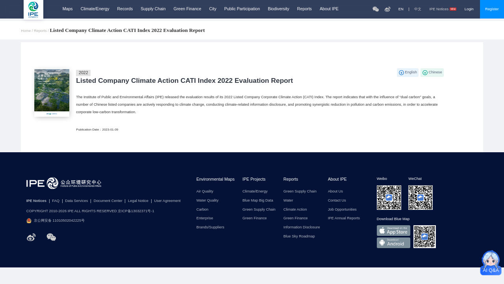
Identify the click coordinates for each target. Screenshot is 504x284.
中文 (417, 9)
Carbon (202, 209)
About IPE (329, 9)
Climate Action (295, 209)
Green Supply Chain (259, 209)
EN (401, 9)
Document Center (108, 201)
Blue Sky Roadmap (299, 236)
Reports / (42, 31)
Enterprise (204, 218)
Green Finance (188, 9)
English (411, 72)
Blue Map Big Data (258, 200)
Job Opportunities (342, 209)
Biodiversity (278, 9)
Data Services (76, 201)
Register (492, 9)
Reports (304, 9)
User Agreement (167, 201)
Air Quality (204, 191)
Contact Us (337, 200)
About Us (335, 191)
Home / (27, 31)
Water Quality (207, 200)
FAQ (55, 201)
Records (125, 9)
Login (469, 9)
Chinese (435, 72)
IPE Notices (442, 9)
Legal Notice (138, 201)
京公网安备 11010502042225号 (55, 220)
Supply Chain (153, 9)
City (212, 9)
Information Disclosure (302, 227)
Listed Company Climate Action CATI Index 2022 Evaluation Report (184, 80)
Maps (68, 9)
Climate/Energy (95, 9)
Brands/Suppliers (210, 227)
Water (288, 200)
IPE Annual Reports (344, 218)
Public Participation (242, 9)
